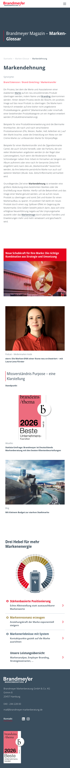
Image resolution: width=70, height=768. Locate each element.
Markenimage (28, 214)
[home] (14, 4)
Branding (46, 96)
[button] (64, 4)
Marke (18, 92)
